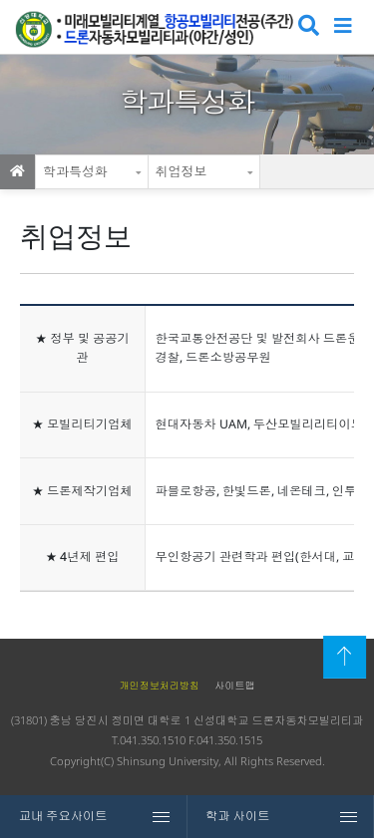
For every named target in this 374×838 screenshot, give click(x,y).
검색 (306, 27)
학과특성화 (75, 171)
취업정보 (181, 171)
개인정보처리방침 (159, 686)
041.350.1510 (153, 739)
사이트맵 (234, 686)
